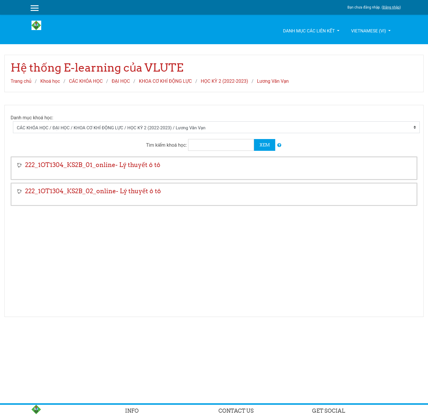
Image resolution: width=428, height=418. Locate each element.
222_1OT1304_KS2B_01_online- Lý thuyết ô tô (92, 165)
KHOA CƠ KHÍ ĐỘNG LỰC (165, 81)
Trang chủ (21, 81)
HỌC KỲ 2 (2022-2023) (224, 81)
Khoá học (50, 81)
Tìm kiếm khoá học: (167, 145)
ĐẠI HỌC (121, 81)
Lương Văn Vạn (273, 81)
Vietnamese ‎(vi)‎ (369, 31)
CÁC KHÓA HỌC (86, 81)
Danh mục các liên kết (309, 31)
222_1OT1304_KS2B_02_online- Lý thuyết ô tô (93, 191)
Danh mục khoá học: (32, 117)
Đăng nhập (391, 7)
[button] (279, 145)
